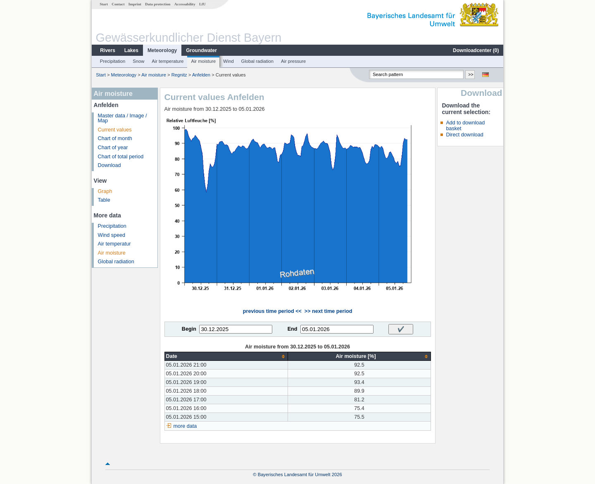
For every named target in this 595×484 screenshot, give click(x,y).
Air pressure (293, 61)
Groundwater (201, 50)
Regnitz (179, 74)
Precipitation (113, 61)
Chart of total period (121, 157)
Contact (118, 4)
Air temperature (167, 61)
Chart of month (115, 138)
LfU (202, 4)
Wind (228, 61)
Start (104, 4)
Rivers (107, 50)
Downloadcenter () (476, 50)
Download (109, 165)
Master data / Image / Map (122, 118)
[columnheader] (226, 356)
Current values (115, 130)
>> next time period (328, 311)
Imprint (135, 4)
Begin (189, 329)
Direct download (464, 135)
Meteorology (162, 50)
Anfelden (201, 74)
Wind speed (112, 235)
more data (185, 426)
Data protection (157, 4)
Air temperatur (114, 244)
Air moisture (203, 61)
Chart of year (113, 147)
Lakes (131, 50)
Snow (138, 61)
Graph (105, 191)
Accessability (184, 4)
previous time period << (272, 311)
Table (104, 200)
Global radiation (257, 61)
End (293, 329)
